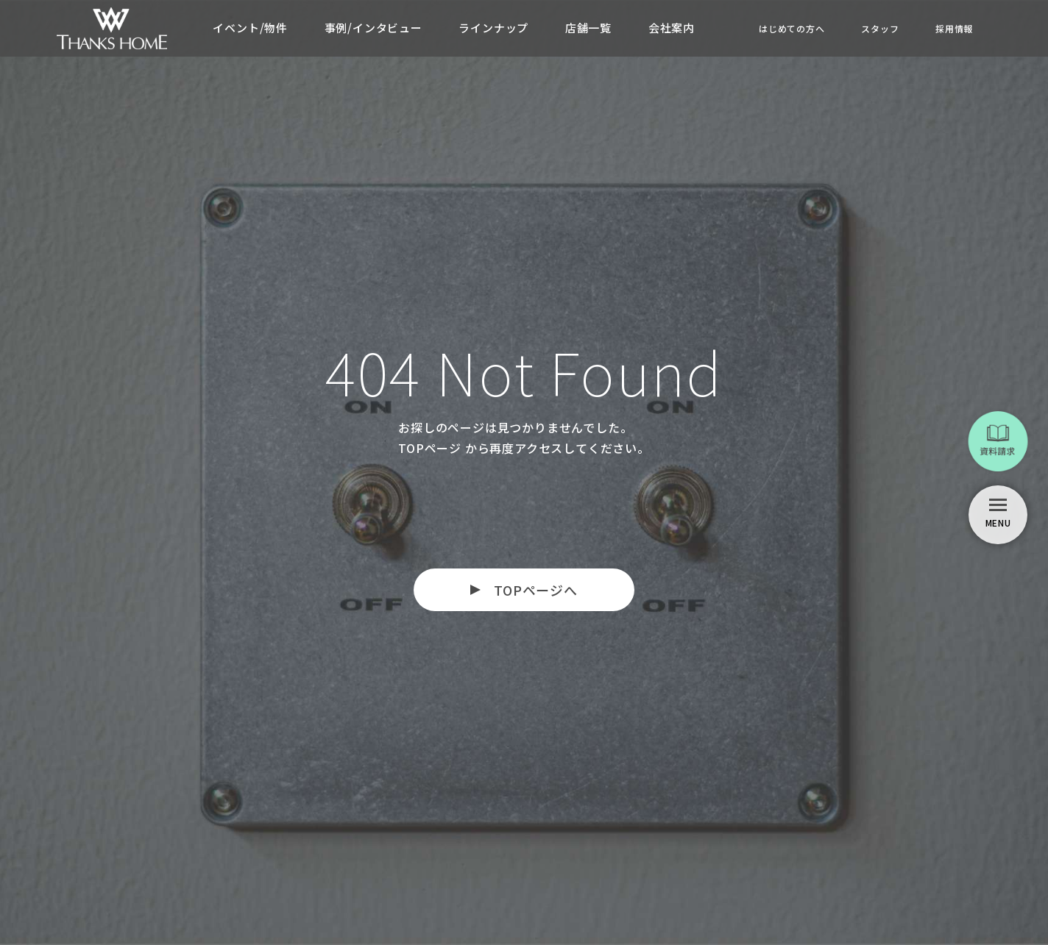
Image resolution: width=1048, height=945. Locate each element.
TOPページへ (536, 589)
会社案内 (671, 27)
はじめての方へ (791, 28)
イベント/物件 (249, 27)
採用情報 (954, 28)
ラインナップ (493, 27)
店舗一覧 (588, 27)
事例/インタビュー (373, 27)
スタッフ (880, 28)
